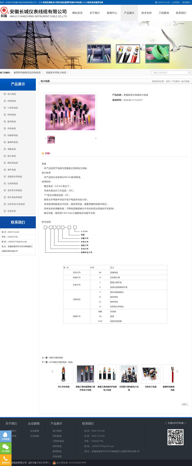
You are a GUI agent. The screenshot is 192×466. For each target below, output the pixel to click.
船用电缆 (9, 121)
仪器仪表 (9, 211)
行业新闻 (34, 436)
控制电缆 (9, 101)
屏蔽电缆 (9, 149)
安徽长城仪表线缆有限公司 (13, 463)
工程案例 (164, 13)
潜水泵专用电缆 (12, 190)
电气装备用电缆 (12, 197)
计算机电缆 (10, 107)
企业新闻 (34, 423)
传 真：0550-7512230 (94, 436)
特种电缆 (9, 114)
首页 (168, 81)
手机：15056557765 (93, 441)
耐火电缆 (9, 156)
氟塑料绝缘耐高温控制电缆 (27, 72)
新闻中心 (112, 13)
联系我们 (186, 2)
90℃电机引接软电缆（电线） (61, 362)
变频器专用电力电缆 (56, 72)
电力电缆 (9, 94)
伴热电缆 (9, 128)
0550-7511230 (164, 2)
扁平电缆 (9, 169)
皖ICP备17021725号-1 (38, 463)
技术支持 (146, 13)
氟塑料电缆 (10, 142)
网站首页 (77, 13)
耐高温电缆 (10, 163)
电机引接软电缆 (56, 358)
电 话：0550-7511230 (94, 431)
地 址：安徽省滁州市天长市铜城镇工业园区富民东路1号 (112, 451)
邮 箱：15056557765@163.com (99, 446)
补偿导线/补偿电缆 (14, 204)
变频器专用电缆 (12, 176)
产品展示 (129, 13)
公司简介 (176, 2)
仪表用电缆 (10, 183)
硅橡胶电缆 (10, 135)
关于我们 (95, 13)
